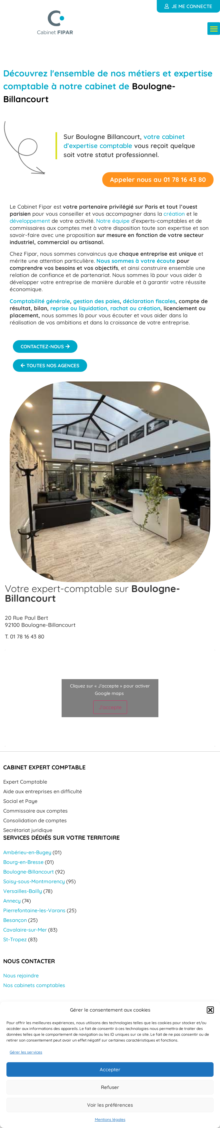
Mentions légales (110, 1119)
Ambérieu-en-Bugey (27, 852)
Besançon (15, 920)
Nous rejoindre (21, 975)
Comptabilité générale (40, 301)
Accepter (110, 1069)
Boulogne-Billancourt (28, 871)
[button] (210, 1010)
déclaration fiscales (149, 301)
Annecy (12, 900)
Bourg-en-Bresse (23, 862)
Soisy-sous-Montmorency (34, 881)
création (174, 213)
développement (30, 220)
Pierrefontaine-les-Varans (34, 910)
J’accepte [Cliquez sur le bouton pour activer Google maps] (110, 707)
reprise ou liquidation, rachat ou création (105, 308)
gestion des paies (96, 301)
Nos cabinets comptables (34, 985)
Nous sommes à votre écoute (135, 260)
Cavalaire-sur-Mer (25, 929)
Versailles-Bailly (22, 891)
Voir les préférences (110, 1105)
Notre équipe (113, 220)
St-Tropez (15, 939)
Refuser (110, 1087)
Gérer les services (26, 1052)
